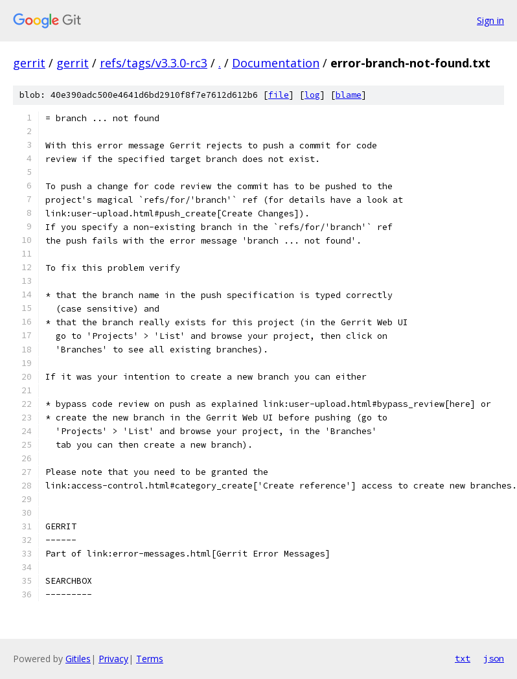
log (312, 94)
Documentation (275, 63)
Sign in (490, 20)
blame (349, 94)
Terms (149, 658)
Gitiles (78, 658)
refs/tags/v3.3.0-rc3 (153, 63)
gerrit (29, 63)
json (493, 658)
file (278, 94)
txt (462, 658)
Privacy (113, 658)
